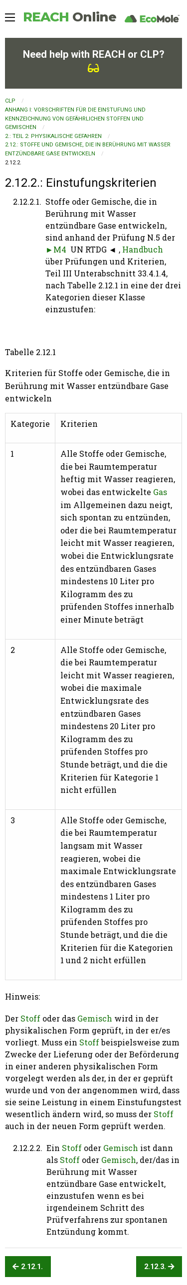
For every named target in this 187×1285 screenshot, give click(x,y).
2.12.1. (27, 1267)
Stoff (30, 1018)
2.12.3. (159, 1267)
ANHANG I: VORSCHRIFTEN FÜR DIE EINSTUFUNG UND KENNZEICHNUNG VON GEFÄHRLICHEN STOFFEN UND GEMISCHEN (75, 118)
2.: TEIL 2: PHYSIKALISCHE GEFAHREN (53, 136)
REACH (69, 17)
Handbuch (142, 249)
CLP (10, 101)
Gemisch (94, 1018)
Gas (160, 492)
